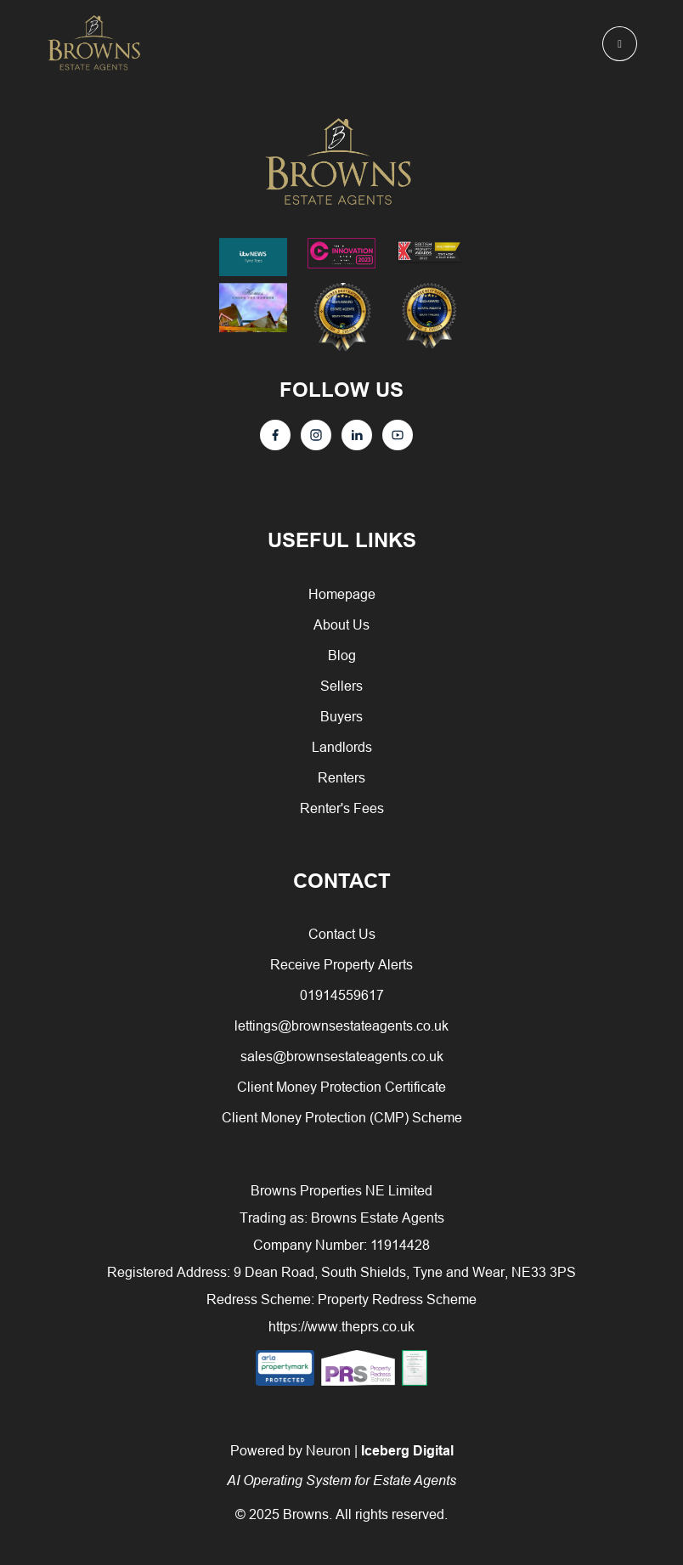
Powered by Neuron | (341, 1465)
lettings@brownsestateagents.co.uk (341, 1025)
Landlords (342, 746)
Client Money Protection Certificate (341, 1086)
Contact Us (341, 933)
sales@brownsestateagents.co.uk (341, 1056)
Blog (342, 655)
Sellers (341, 685)
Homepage (341, 594)
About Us (341, 624)
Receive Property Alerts (341, 964)
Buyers (341, 716)
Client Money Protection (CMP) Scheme (342, 1117)
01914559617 (342, 995)
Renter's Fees (342, 808)
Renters (341, 777)
